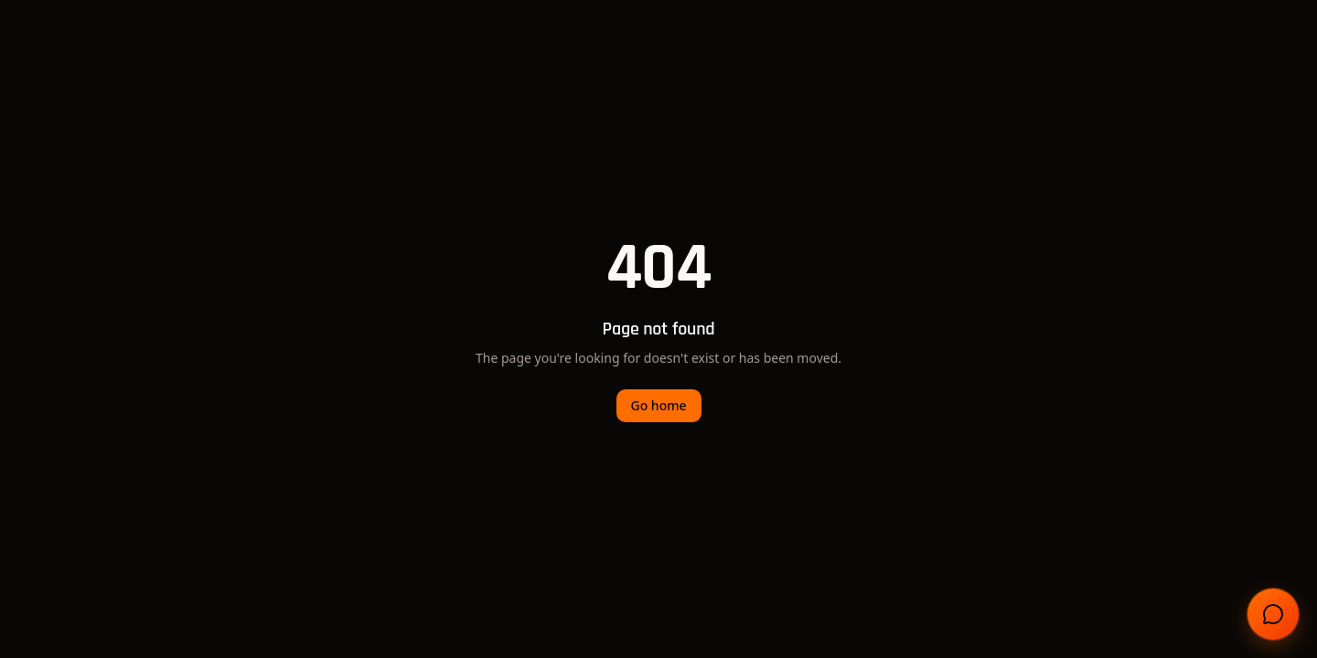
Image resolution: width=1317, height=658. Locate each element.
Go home (659, 405)
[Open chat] (1273, 614)
